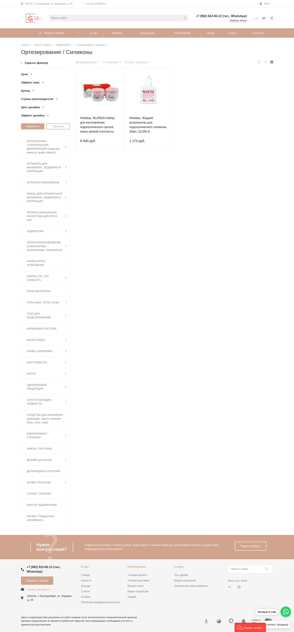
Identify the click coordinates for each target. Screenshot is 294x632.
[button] (250, 627)
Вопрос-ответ (136, 585)
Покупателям (137, 566)
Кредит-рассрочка (185, 580)
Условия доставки (138, 580)
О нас (85, 566)
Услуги (178, 566)
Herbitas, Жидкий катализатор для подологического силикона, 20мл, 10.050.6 (148, 124)
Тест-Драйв (181, 575)
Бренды (86, 585)
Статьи (85, 591)
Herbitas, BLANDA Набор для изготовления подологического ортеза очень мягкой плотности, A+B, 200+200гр (97, 127)
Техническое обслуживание (191, 585)
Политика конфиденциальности (100, 602)
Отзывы (86, 596)
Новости (86, 580)
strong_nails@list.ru (96, 3)
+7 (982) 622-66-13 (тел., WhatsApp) (221, 16)
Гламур (85, 575)
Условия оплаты (137, 575)
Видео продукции (138, 591)
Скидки (132, 596)
